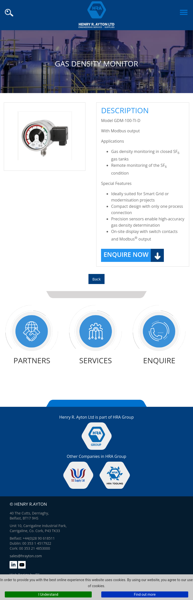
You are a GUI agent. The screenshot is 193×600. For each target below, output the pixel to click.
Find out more (145, 594)
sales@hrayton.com (26, 555)
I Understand (48, 594)
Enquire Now (126, 254)
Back (96, 279)
